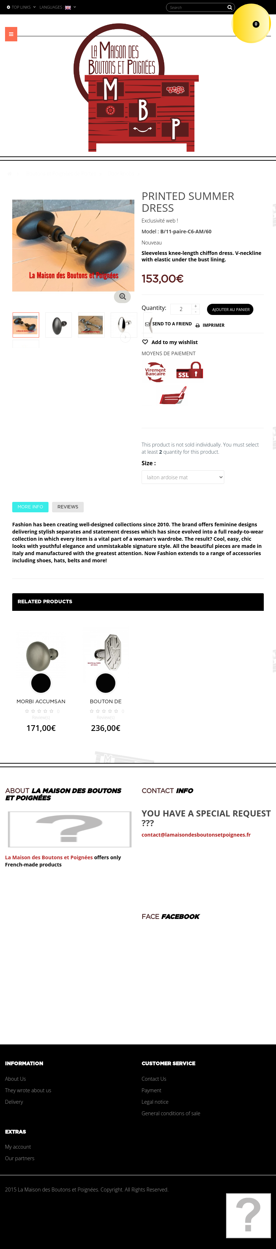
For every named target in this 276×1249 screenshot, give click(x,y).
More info (30, 507)
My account (18, 1146)
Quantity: (154, 308)
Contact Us (154, 1078)
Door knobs (121, 173)
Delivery (14, 1101)
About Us (15, 1078)
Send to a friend (172, 324)
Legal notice (155, 1101)
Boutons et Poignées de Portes (61, 173)
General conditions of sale (171, 1113)
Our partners (19, 1158)
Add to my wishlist (174, 342)
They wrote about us (28, 1090)
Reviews (68, 507)
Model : (150, 231)
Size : (149, 463)
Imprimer (214, 325)
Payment (151, 1090)
